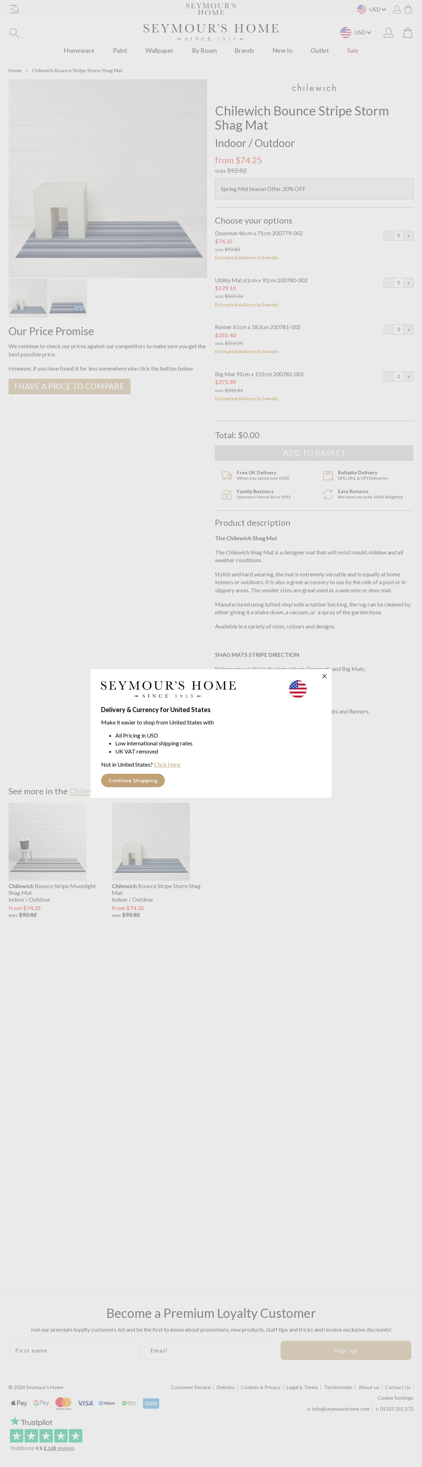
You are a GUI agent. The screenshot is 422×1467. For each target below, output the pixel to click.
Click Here (167, 764)
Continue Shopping (133, 780)
